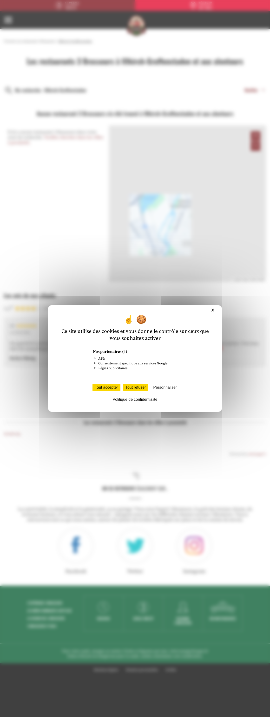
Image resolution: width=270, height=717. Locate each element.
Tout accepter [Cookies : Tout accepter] (106, 387)
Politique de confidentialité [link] (135, 399)
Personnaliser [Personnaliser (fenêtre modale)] (165, 387)
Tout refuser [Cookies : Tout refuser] (135, 387)
